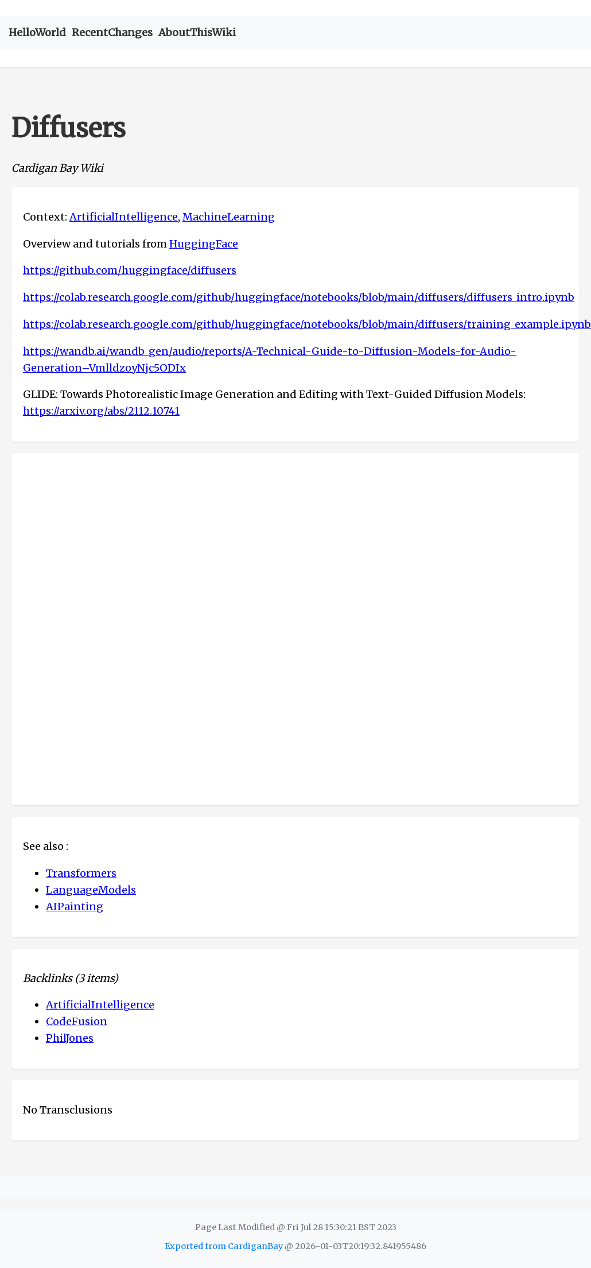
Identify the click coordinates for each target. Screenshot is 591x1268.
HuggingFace (203, 243)
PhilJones (70, 1038)
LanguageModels (91, 889)
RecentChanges (112, 32)
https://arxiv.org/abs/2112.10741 (101, 410)
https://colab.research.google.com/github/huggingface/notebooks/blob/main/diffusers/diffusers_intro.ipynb (298, 297)
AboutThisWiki (197, 32)
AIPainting (74, 906)
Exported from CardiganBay (224, 1246)
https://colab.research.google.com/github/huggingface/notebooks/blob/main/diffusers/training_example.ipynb (307, 324)
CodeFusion (76, 1021)
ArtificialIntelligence (123, 216)
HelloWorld (37, 32)
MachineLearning (228, 216)
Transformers (81, 873)
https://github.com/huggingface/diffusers (129, 270)
